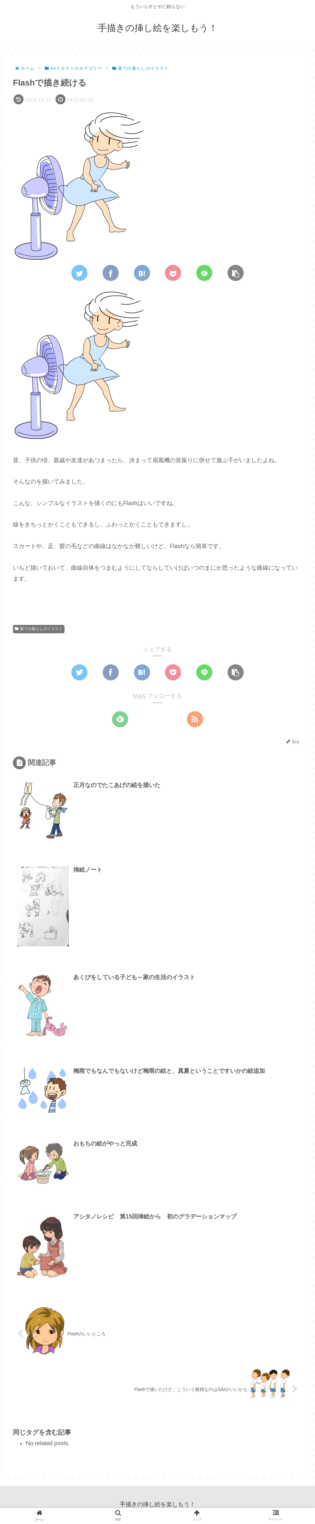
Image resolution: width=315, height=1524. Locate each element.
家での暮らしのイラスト (39, 629)
